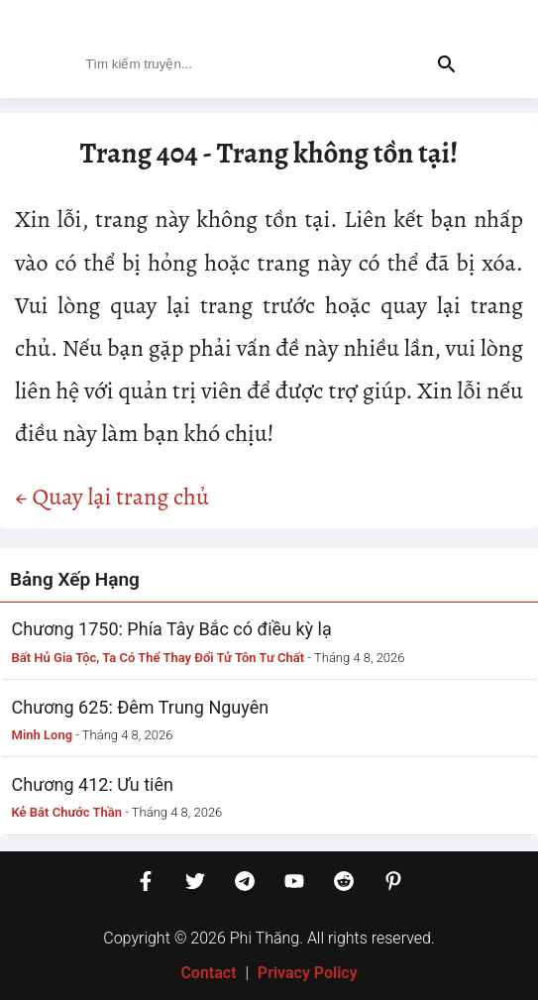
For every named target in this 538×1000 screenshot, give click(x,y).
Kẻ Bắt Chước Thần (67, 812)
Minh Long (42, 734)
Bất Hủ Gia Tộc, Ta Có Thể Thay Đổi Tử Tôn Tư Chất (158, 657)
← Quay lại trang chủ (112, 496)
